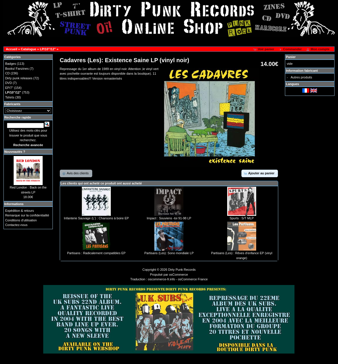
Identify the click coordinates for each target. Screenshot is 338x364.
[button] (264, 49)
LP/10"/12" (48, 49)
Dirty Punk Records (182, 269)
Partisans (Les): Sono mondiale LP (169, 253)
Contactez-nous (16, 225)
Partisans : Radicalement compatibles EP (96, 253)
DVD (8, 83)
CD (7, 73)
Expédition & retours (19, 210)
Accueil (11, 49)
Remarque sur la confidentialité (27, 215)
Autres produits (301, 77)
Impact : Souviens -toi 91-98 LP (169, 218)
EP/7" (9, 87)
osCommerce (178, 274)
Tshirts (10, 97)
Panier (291, 57)
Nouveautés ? (14, 151)
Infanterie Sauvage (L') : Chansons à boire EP (96, 218)
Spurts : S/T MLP (241, 218)
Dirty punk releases (18, 78)
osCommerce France (193, 279)
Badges (10, 63)
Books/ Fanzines (17, 68)
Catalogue (28, 49)
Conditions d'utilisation (21, 220)
